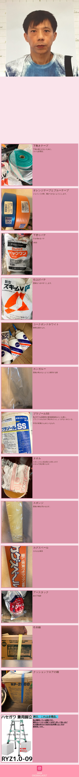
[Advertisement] (39, 127)
